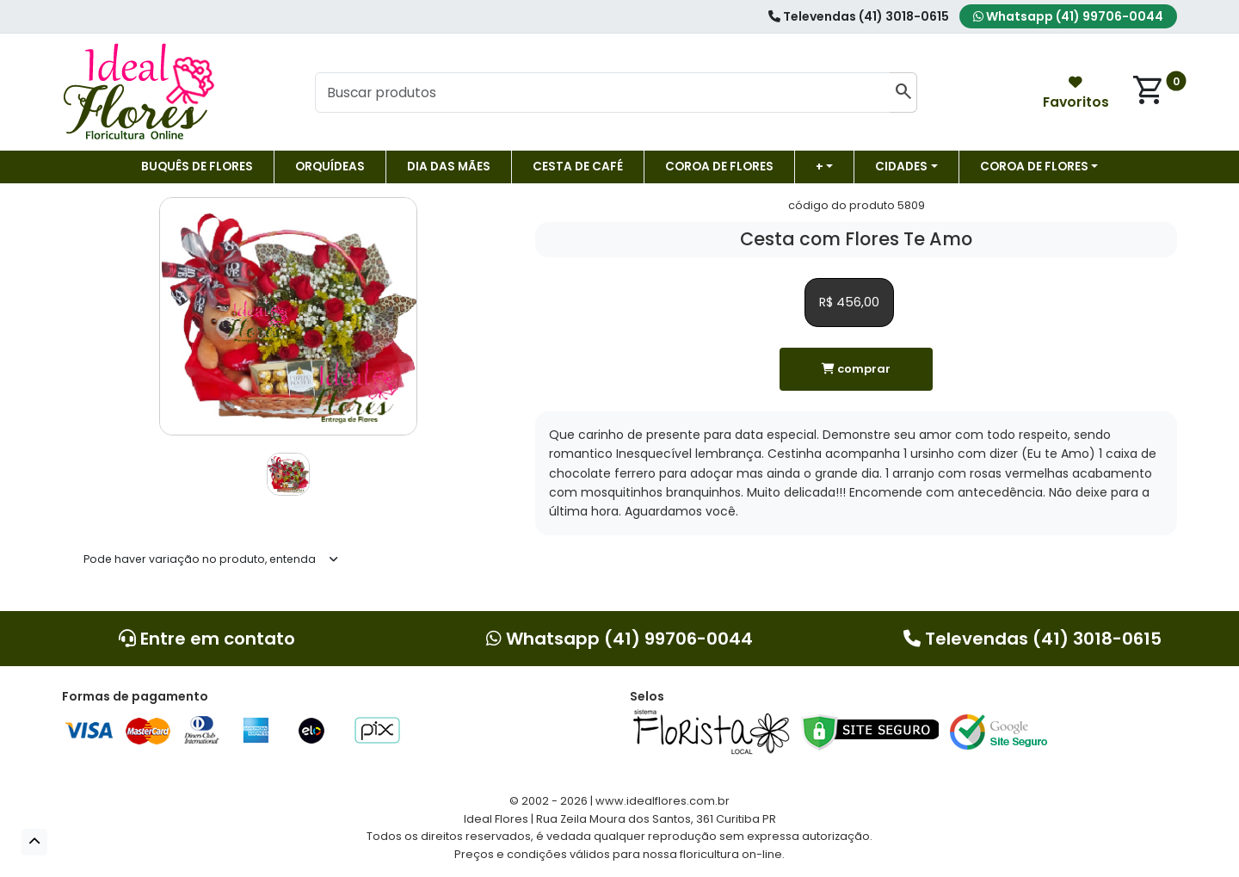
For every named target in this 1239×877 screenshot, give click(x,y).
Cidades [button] (901, 166)
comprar (856, 369)
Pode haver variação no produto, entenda (199, 559)
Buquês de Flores (197, 166)
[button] (34, 842)
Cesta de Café (578, 166)
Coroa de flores (719, 166)
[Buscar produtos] (602, 93)
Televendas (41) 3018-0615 (858, 16)
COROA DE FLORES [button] (1034, 166)
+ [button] (819, 166)
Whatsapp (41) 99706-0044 (1068, 16)
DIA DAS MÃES (448, 166)
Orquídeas (330, 166)
